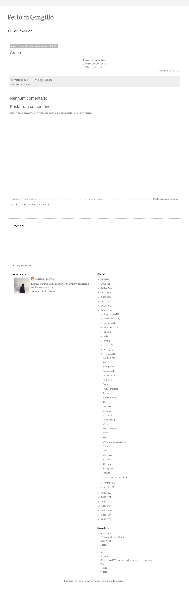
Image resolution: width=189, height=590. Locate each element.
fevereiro (108, 482)
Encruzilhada (110, 397)
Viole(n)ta (108, 468)
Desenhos (105, 540)
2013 (104, 514)
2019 (104, 310)
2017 (104, 497)
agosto (108, 331)
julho (107, 336)
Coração (107, 464)
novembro (110, 318)
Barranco (108, 406)
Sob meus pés (110, 428)
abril (106, 349)
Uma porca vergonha (114, 441)
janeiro (108, 487)
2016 (104, 501)
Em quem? (109, 366)
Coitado (107, 415)
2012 (104, 519)
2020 (104, 305)
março (107, 353)
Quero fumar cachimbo (116, 477)
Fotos (103, 544)
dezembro (109, 314)
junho (107, 340)
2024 (104, 288)
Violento (107, 459)
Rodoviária (109, 375)
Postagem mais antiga (165, 198)
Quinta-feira (110, 357)
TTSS (105, 433)
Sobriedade (109, 371)
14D (105, 362)
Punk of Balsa (110, 388)
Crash (106, 424)
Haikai (103, 552)
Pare (105, 450)
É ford (106, 446)
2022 (104, 297)
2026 (104, 279)
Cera (105, 402)
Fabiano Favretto (44, 278)
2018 (104, 492)
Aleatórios (105, 533)
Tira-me (107, 379)
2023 (104, 292)
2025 (104, 283)
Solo (105, 384)
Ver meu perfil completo (44, 291)
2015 (103, 506)
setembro (109, 327)
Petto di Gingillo (31, 16)
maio (107, 345)
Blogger (120, 580)
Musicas (104, 556)
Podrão (107, 393)
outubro (108, 322)
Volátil (106, 437)
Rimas (106, 472)
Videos (103, 571)
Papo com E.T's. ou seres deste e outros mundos (126, 560)
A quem (107, 455)
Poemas (28, 84)
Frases (103, 548)
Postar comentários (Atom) (34, 204)
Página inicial (95, 198)
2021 (104, 301)
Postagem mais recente (23, 198)
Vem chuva (109, 419)
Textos (103, 567)
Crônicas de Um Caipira (113, 537)
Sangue (107, 410)
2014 (104, 510)
